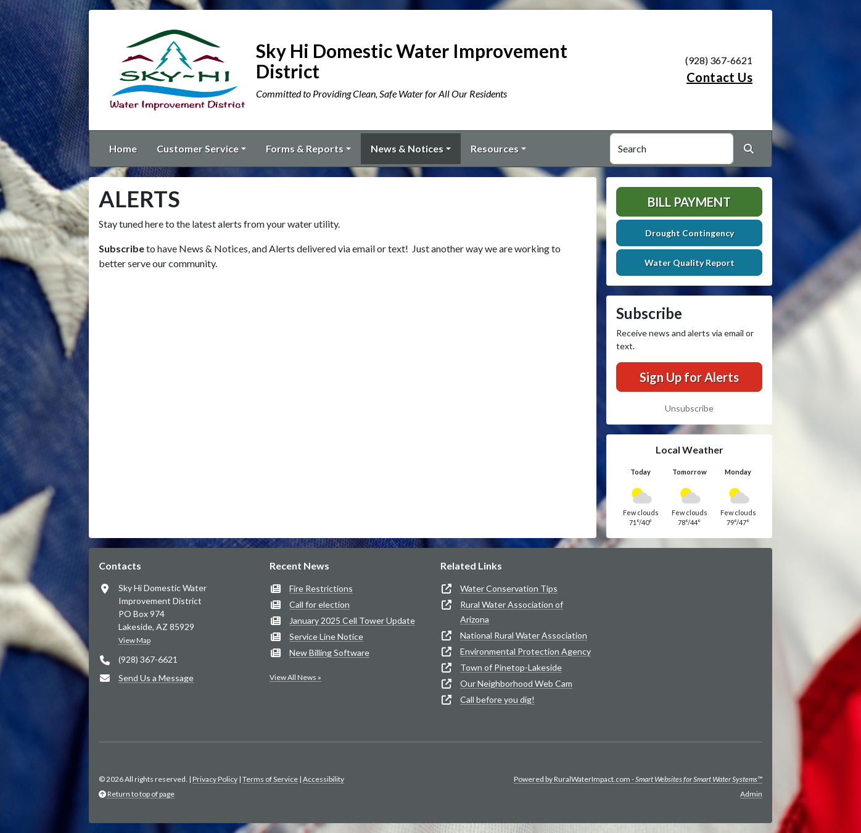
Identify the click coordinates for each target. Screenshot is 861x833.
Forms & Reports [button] (305, 148)
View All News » (295, 677)
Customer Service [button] (198, 148)
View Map (134, 640)
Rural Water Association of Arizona (511, 611)
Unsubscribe (689, 408)
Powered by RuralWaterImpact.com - (638, 779)
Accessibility (323, 779)
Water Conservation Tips (509, 588)
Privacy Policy (214, 779)
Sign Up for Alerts (689, 377)
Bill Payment (689, 201)
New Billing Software (329, 652)
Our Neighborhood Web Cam (516, 683)
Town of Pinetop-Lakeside (511, 667)
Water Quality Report (690, 262)
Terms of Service (270, 779)
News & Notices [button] (407, 148)
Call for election (319, 604)
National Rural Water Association (523, 635)
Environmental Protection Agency (525, 651)
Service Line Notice (326, 636)
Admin (751, 793)
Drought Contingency (689, 233)
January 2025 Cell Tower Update (352, 620)
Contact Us (719, 77)
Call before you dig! (497, 699)
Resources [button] (495, 148)
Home (123, 148)
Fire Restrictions (321, 588)
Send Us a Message (156, 678)
